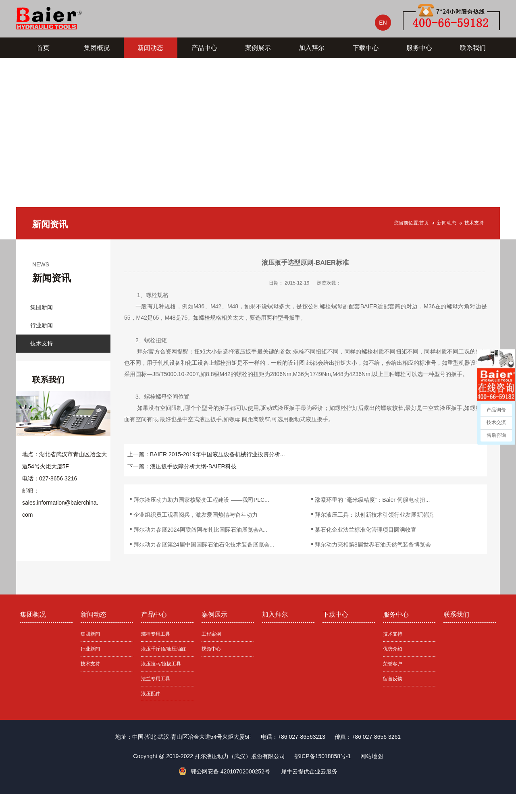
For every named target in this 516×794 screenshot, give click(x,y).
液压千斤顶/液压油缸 (163, 649)
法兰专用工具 (155, 679)
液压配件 (150, 693)
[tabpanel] (258, 148)
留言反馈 (392, 679)
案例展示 (258, 47)
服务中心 (419, 47)
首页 (43, 47)
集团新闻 (41, 307)
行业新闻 (41, 325)
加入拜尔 (312, 47)
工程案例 (211, 634)
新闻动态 (150, 47)
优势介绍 (392, 649)
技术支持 (474, 223)
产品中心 (204, 47)
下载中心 (366, 47)
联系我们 (473, 47)
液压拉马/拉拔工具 (161, 664)
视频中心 (211, 649)
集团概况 (97, 47)
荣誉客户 (392, 664)
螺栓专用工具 (155, 634)
